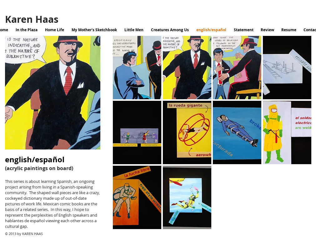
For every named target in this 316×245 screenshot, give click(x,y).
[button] (137, 67)
